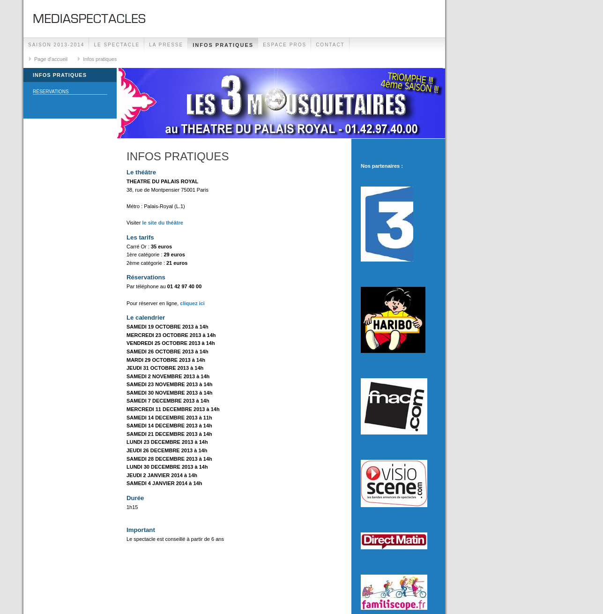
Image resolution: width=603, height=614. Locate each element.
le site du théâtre (162, 222)
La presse (166, 44)
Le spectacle (117, 44)
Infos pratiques (223, 45)
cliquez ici (192, 303)
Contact (330, 44)
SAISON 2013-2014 (56, 44)
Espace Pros (284, 44)
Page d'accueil (50, 59)
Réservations (51, 91)
